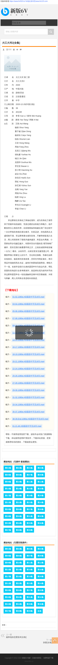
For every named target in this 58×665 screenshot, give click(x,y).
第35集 (30, 523)
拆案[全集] (47, 642)
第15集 (30, 489)
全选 (39, 611)
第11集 (30, 482)
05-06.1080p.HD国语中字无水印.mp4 (28, 311)
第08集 (40, 475)
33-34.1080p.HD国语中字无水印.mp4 (28, 404)
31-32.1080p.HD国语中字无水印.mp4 (28, 397)
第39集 (30, 530)
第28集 (40, 509)
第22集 (19, 502)
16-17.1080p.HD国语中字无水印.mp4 (28, 347)
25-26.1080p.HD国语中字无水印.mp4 (28, 376)
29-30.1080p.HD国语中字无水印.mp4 (28, 390)
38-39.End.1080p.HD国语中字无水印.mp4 (30, 419)
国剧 (10, 49)
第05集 (8, 475)
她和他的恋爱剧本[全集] (16, 637)
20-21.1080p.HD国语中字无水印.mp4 (28, 361)
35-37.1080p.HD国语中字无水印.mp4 (28, 412)
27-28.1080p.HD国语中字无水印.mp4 (28, 383)
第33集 (8, 523)
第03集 (30, 468)
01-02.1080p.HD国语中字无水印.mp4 (28, 297)
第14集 (19, 489)
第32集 (40, 516)
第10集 (19, 482)
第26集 (19, 509)
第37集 (8, 530)
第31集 (30, 516)
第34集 (19, 523)
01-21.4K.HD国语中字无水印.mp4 (26, 426)
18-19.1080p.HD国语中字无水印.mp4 (28, 354)
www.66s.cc (29, 661)
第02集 (19, 468)
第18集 (19, 495)
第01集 (8, 468)
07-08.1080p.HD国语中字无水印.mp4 (28, 318)
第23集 (30, 502)
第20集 (40, 495)
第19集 (30, 495)
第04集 (40, 468)
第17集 (8, 495)
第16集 (40, 489)
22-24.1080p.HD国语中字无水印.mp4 (28, 369)
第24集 (40, 502)
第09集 (8, 482)
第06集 (19, 475)
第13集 (8, 489)
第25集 (8, 509)
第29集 (8, 516)
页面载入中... (29, 341)
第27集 (30, 509)
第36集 (40, 523)
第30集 (19, 516)
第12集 (40, 482)
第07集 (30, 475)
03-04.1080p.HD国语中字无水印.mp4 (28, 304)
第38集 (19, 530)
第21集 (8, 502)
